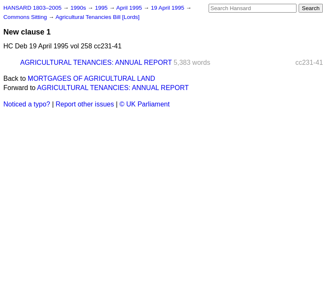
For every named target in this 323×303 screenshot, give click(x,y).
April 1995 (129, 8)
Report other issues (85, 104)
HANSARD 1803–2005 (32, 8)
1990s (78, 8)
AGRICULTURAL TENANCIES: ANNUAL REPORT (96, 62)
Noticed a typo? (26, 104)
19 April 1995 (168, 8)
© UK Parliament (144, 104)
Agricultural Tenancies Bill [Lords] (98, 17)
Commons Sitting (25, 17)
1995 (102, 8)
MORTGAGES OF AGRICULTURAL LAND (91, 78)
